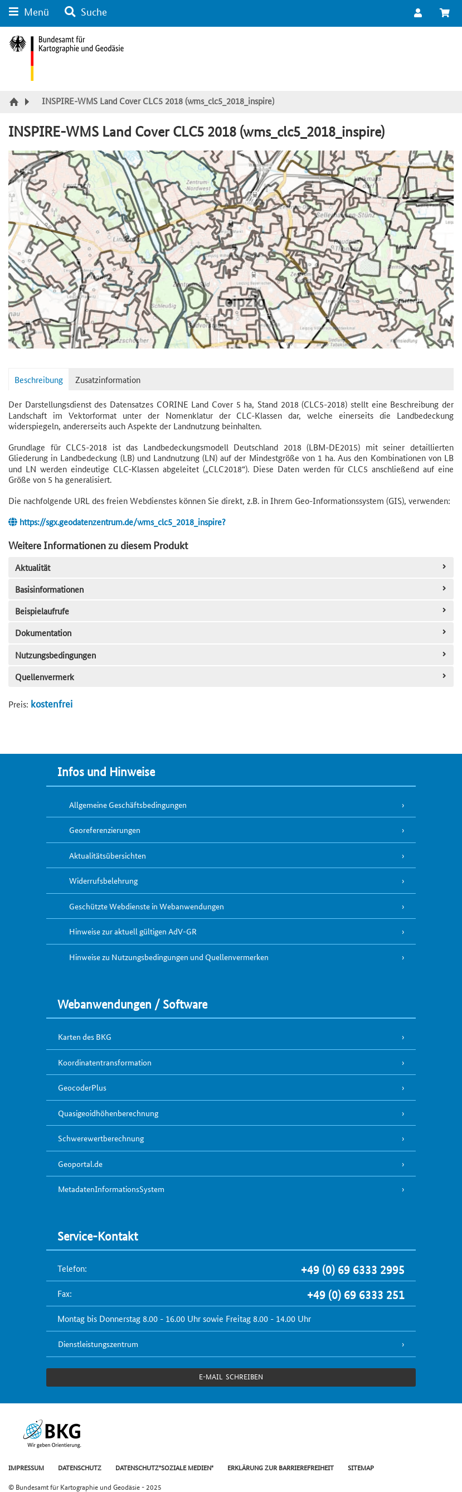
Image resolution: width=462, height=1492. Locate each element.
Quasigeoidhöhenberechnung (108, 1112)
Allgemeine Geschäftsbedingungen (128, 804)
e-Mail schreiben (231, 1376)
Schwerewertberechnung (101, 1138)
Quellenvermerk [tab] (232, 676)
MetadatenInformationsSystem (111, 1188)
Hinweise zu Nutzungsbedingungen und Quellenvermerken (169, 956)
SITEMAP (361, 1467)
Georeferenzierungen (104, 829)
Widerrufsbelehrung (103, 880)
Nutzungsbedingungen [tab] (232, 655)
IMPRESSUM (26, 1467)
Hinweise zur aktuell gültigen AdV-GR (133, 931)
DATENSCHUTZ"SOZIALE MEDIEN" (164, 1467)
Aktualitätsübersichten (107, 855)
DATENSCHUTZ (79, 1467)
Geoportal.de (80, 1163)
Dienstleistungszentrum (98, 1343)
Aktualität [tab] (232, 567)
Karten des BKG (84, 1036)
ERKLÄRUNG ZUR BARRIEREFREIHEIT (280, 1467)
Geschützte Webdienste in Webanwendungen (146, 906)
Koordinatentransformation (105, 1062)
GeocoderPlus (82, 1087)
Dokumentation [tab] (232, 632)
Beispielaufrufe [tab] (232, 611)
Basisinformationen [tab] (232, 589)
